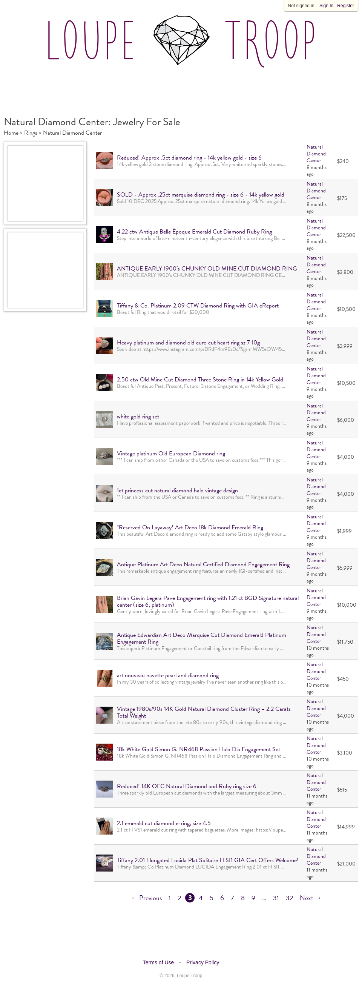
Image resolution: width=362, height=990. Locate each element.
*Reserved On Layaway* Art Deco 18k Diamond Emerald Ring (190, 527)
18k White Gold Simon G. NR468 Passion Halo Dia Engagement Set (198, 749)
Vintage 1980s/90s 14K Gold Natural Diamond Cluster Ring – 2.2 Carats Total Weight (204, 712)
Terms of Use (158, 962)
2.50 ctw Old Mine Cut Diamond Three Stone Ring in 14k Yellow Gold (200, 379)
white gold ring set (138, 416)
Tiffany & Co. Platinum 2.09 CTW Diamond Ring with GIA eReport (198, 305)
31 (276, 898)
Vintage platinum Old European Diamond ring (171, 453)
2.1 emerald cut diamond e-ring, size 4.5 (164, 823)
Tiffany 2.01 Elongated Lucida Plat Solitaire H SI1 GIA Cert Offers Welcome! (208, 860)
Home (11, 132)
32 (289, 898)
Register (345, 5)
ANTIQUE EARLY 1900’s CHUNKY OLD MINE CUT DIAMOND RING (207, 268)
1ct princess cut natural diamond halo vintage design (177, 490)
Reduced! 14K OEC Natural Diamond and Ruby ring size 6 (186, 786)
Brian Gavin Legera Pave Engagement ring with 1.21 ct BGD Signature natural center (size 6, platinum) (208, 601)
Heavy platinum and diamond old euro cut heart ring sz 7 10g (188, 342)
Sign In (326, 5)
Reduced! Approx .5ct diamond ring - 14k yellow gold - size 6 (189, 157)
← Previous (146, 898)
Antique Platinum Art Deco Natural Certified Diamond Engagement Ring (203, 564)
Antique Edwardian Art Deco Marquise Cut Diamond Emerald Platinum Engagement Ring (201, 638)
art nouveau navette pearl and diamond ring (168, 675)
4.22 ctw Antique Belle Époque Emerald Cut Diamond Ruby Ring (194, 231)
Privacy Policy (202, 962)
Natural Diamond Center (72, 132)
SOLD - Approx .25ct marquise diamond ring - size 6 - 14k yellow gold (200, 194)
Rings (30, 132)
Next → (311, 898)
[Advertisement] (181, 88)
